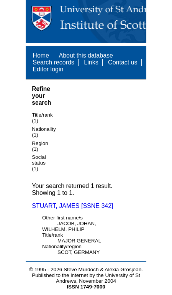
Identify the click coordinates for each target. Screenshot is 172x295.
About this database (86, 55)
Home (41, 55)
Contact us (122, 62)
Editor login (48, 69)
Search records (53, 62)
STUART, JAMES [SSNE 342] (72, 206)
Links (91, 62)
